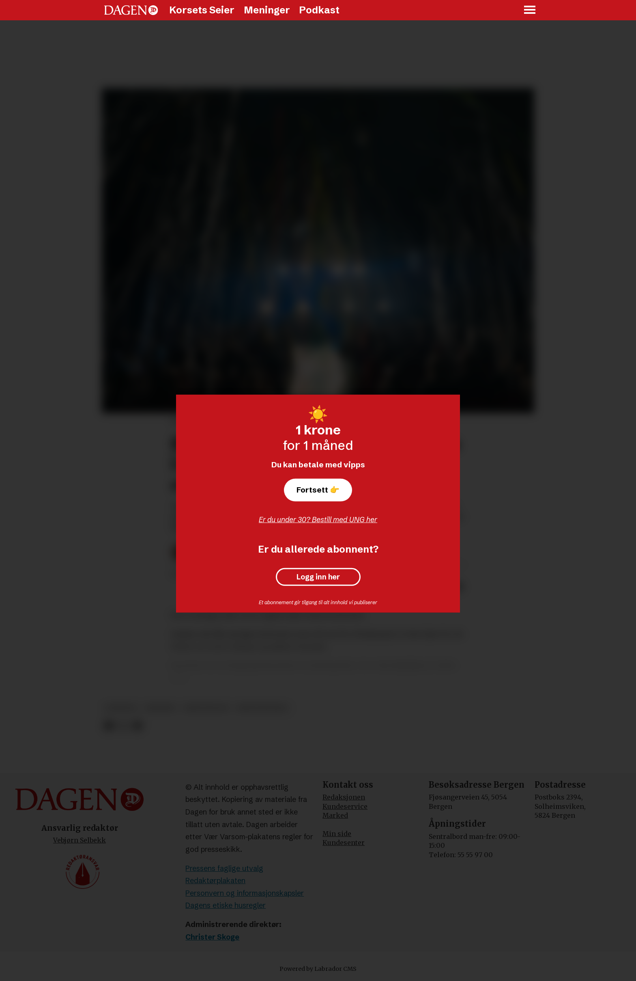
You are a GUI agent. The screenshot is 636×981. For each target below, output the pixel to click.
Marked (335, 815)
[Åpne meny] (530, 10)
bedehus (160, 707)
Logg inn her (318, 577)
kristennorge (262, 707)
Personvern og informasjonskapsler (244, 893)
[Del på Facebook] (108, 726)
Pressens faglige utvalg (224, 868)
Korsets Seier (201, 10)
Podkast (319, 10)
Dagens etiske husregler (225, 905)
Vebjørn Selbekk (79, 840)
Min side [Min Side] (336, 834)
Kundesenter (343, 842)
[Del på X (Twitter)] (123, 726)
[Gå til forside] (131, 10)
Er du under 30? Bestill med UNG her (318, 519)
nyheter (121, 707)
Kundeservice (344, 806)
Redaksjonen (343, 797)
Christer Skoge (212, 937)
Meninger (267, 10)
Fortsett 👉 (318, 490)
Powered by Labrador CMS (318, 968)
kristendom (206, 707)
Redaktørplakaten (215, 880)
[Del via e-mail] (137, 726)
